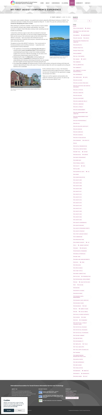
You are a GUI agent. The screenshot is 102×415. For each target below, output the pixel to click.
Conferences (56, 3)
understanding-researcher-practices (79, 356)
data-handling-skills (80, 101)
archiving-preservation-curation (81, 41)
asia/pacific (78, 45)
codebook (77, 62)
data (85, 77)
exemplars (77, 160)
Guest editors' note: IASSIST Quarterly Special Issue (51, 392)
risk (85, 306)
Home (42, 3)
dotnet (85, 151)
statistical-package (80, 327)
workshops (85, 373)
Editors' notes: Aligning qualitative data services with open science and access (53, 396)
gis (87, 171)
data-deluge (78, 95)
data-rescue (78, 129)
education (77, 154)
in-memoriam (78, 236)
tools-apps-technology (81, 349)
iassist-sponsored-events (81, 228)
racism (80, 284)
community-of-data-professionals (79, 71)
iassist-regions (79, 225)
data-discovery (79, 98)
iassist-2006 (78, 183)
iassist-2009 (78, 188)
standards (83, 320)
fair (83, 166)
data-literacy (78, 106)
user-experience (79, 362)
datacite (86, 140)
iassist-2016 (78, 205)
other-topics (78, 270)
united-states (78, 359)
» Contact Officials (70, 392)
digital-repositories (80, 149)
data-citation (78, 89)
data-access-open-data (81, 83)
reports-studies (79, 290)
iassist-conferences (80, 222)
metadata (83, 248)
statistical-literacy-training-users (80, 323)
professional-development (82, 279)
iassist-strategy (79, 231)
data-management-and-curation (80, 113)
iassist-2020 (78, 211)
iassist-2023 (78, 214)
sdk (75, 311)
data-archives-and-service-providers (82, 86)
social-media (83, 311)
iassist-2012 (78, 194)
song (84, 317)
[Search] (80, 21)
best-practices (79, 50)
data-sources (78, 134)
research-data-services (81, 300)
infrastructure (79, 239)
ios (87, 242)
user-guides (78, 365)
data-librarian (78, 104)
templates (77, 344)
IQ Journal (65, 3)
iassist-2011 (78, 191)
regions (77, 287)
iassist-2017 (78, 208)
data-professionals (80, 120)
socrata (77, 317)
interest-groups (79, 242)
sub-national (78, 338)
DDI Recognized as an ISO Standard (52, 400)
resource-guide (79, 303)
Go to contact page (72, 397)
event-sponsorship (80, 157)
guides (76, 174)
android (77, 35)
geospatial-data (79, 171)
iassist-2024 (78, 217)
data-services (78, 132)
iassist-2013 (78, 197)
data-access (78, 80)
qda (75, 282)
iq (75, 245)
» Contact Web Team (70, 395)
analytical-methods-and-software (81, 32)
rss (75, 308)
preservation (86, 276)
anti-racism (78, 38)
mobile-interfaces (79, 253)
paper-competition (80, 273)
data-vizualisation (80, 137)
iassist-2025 (78, 219)
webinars (77, 370)
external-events (79, 163)
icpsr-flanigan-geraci (81, 234)
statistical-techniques (81, 332)
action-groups (78, 28)
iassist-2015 (78, 202)
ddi (75, 143)
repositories (78, 293)
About (48, 3)
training (77, 352)
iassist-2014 (78, 200)
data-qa (77, 123)
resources (77, 306)
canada (76, 59)
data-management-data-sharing (80, 117)
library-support (83, 245)
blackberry (78, 53)
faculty (77, 166)
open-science (78, 268)
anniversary (85, 35)
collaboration (78, 64)
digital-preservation (80, 146)
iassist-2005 (78, 180)
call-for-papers (79, 56)
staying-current (79, 335)
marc (76, 248)
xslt (85, 376)
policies (77, 276)
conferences (78, 74)
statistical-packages (80, 329)
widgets (77, 373)
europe (85, 154)
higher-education (79, 177)
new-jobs (77, 256)
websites (85, 370)
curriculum (78, 77)
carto (83, 59)
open (82, 262)
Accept (9, 410)
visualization (78, 367)
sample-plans (83, 308)
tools (85, 344)
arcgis (86, 38)
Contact (87, 3)
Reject (19, 410)
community (77, 67)
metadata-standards (80, 251)
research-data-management (78, 297)
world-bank (78, 376)
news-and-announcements (82, 259)
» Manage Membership (71, 393)
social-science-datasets (81, 314)
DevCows (88, 410)
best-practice (78, 47)
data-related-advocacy (81, 126)
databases (77, 140)
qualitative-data (84, 282)
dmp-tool (77, 151)
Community (79, 3)
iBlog (72, 3)
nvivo (76, 262)
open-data (77, 265)
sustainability (78, 341)
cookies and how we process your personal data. (13, 406)
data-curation (78, 92)
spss (76, 320)
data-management (79, 109)
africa (87, 28)
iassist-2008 (78, 185)
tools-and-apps (79, 346)
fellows (77, 168)
